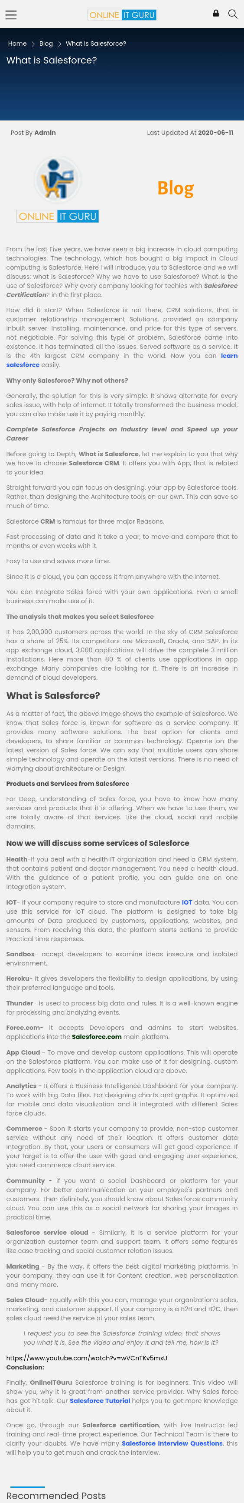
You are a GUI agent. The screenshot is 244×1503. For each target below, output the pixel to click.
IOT (187, 902)
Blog (46, 43)
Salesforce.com (97, 1036)
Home (17, 43)
